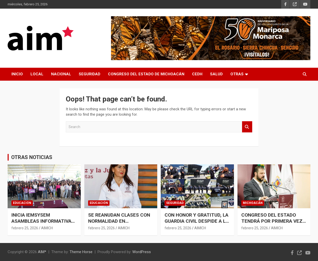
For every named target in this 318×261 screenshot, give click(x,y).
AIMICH (47, 228)
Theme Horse (81, 252)
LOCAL (36, 74)
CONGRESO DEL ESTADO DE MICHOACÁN (146, 74)
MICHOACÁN (253, 203)
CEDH (197, 74)
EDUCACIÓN (22, 203)
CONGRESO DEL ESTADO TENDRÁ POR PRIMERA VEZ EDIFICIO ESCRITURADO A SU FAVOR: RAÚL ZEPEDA (273, 224)
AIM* (42, 252)
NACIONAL (61, 74)
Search (247, 127)
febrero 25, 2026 (24, 228)
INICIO (17, 74)
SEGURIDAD (89, 74)
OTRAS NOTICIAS (31, 157)
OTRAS (237, 74)
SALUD (216, 74)
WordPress (141, 252)
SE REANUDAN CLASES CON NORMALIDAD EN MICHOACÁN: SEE (119, 221)
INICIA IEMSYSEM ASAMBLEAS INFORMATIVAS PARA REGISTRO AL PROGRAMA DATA (42, 224)
